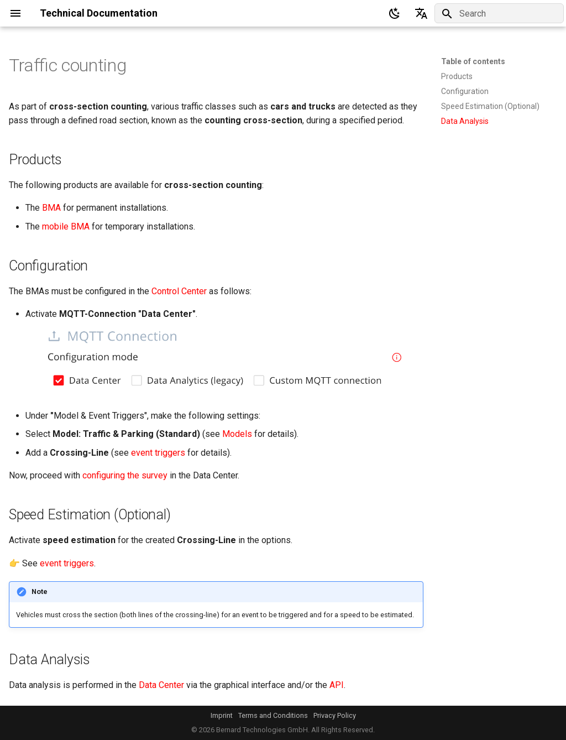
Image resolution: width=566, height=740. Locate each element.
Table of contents (473, 61)
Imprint (222, 715)
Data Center (161, 685)
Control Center (179, 291)
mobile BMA (66, 226)
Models (237, 434)
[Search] (499, 13)
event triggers (158, 452)
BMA (51, 207)
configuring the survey (124, 475)
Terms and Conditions (273, 715)
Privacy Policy (334, 715)
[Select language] (421, 13)
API (336, 685)
